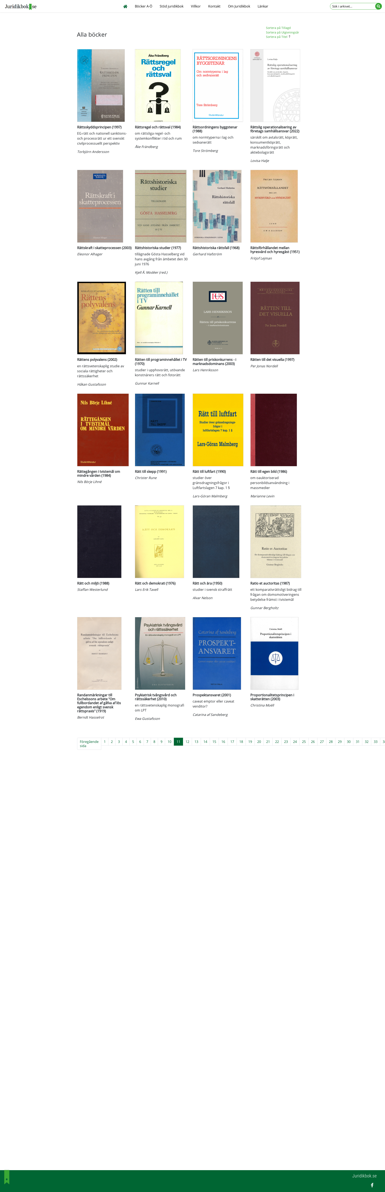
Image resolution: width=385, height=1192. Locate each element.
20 (259, 741)
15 (214, 741)
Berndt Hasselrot (90, 717)
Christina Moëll (262, 705)
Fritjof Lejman (261, 258)
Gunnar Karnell (147, 383)
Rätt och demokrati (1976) (155, 583)
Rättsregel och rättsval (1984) (158, 127)
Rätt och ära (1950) (207, 583)
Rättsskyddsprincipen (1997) (99, 127)
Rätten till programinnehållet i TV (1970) (161, 361)
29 (340, 741)
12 (187, 741)
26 (313, 741)
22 (277, 741)
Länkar (263, 6)
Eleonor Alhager (89, 254)
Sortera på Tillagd (278, 28)
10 (169, 741)
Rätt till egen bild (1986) (268, 471)
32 (367, 741)
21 (268, 741)
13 (196, 741)
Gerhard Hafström (207, 254)
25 (304, 741)
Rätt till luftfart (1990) (209, 471)
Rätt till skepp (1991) (151, 471)
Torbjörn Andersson (93, 151)
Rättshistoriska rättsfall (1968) (216, 248)
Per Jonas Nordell (264, 366)
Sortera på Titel (279, 37)
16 (223, 741)
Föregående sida (89, 743)
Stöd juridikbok (171, 6)
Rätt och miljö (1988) (93, 583)
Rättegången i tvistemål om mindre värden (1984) (98, 473)
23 (286, 741)
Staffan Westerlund (92, 589)
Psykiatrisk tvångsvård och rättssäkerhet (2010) (156, 697)
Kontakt (214, 6)
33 (375, 741)
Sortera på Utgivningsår (282, 32)
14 (205, 741)
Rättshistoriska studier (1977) (158, 248)
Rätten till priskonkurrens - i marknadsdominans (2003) (214, 361)
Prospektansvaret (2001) (212, 695)
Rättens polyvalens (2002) (97, 359)
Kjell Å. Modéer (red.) (151, 272)
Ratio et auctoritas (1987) (270, 583)
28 (331, 741)
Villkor (196, 6)
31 (358, 741)
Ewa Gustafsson (147, 718)
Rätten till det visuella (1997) (272, 359)
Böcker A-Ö (143, 6)
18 (241, 741)
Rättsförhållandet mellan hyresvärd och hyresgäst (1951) (275, 250)
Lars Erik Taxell (146, 589)
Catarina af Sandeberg (210, 714)
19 (250, 741)
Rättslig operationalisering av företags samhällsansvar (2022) (274, 129)
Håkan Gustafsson (91, 384)
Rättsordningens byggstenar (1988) (215, 129)
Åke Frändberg (146, 146)
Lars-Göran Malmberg (210, 496)
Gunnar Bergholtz (264, 608)
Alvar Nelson (202, 598)
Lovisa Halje (259, 160)
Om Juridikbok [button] (239, 6)
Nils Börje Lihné (89, 481)
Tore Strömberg (205, 150)
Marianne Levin (262, 496)
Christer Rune (146, 478)
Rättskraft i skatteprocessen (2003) (104, 248)
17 (232, 741)
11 (178, 741)
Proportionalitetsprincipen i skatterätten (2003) (272, 697)
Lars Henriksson (205, 370)
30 (349, 741)
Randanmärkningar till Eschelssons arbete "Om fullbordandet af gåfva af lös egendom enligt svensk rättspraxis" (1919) (99, 703)
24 (295, 741)
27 (322, 741)
